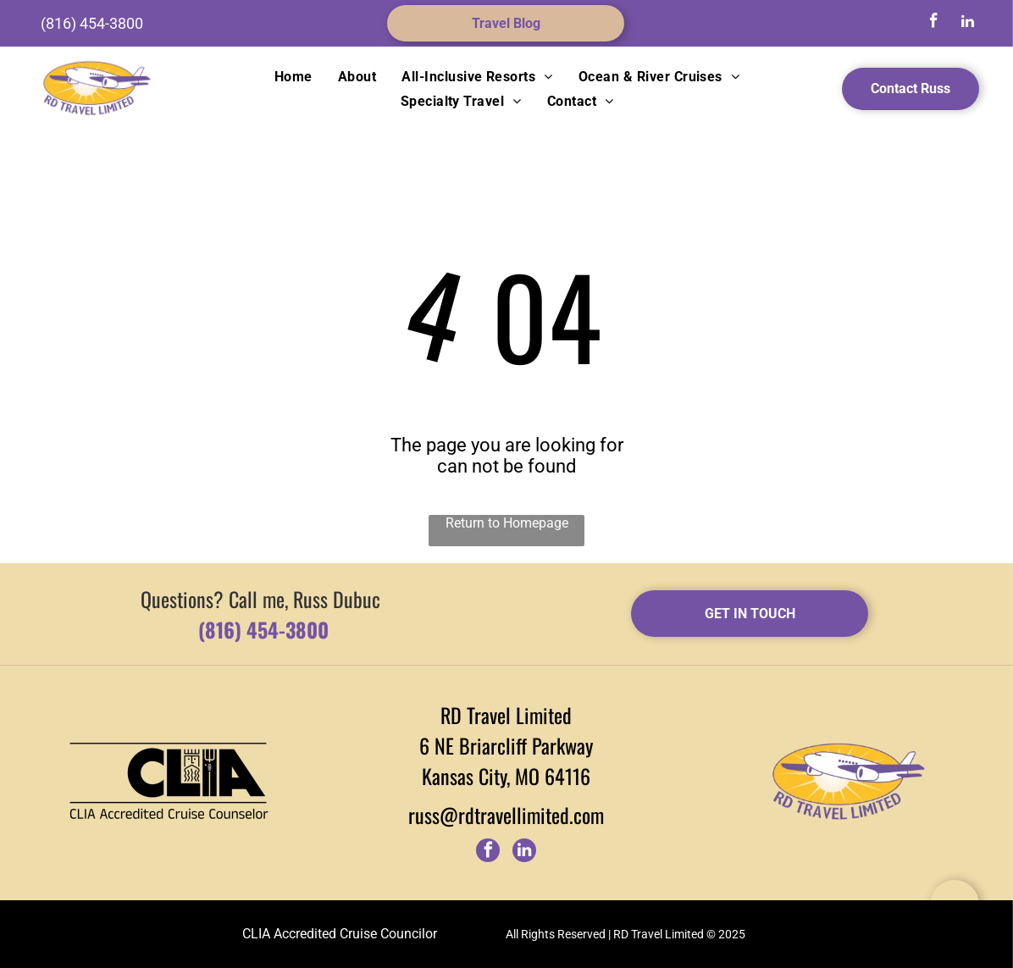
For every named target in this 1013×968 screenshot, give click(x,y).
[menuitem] (293, 76)
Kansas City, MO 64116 (506, 776)
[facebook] (933, 23)
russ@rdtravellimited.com (506, 814)
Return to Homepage (507, 523)
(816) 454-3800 (92, 23)
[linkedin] (967, 23)
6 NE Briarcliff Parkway (506, 745)
